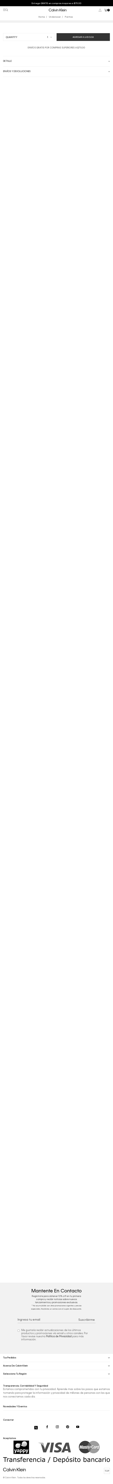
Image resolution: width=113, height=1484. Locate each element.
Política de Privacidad (59, 1336)
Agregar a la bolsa (83, 37)
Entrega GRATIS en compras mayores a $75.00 (57, 3)
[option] (56, 3)
